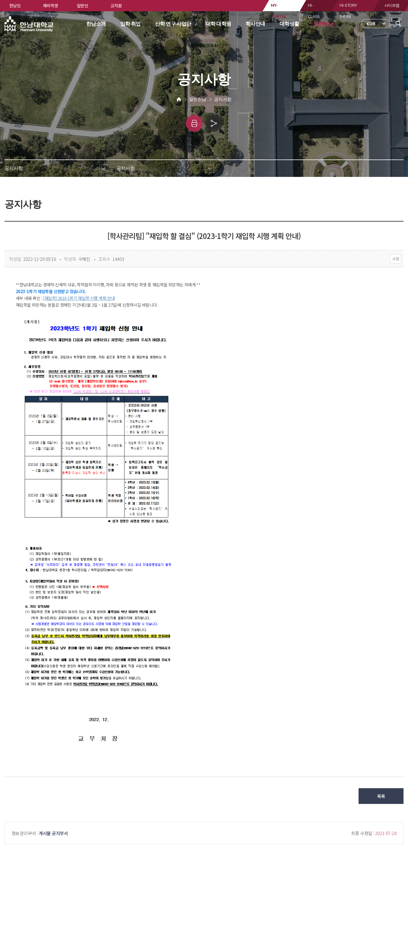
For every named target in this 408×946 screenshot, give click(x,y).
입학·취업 (130, 23)
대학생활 (289, 23)
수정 (395, 258)
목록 (381, 796)
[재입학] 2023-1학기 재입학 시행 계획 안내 (79, 298)
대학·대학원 (218, 23)
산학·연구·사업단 (173, 23)
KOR (371, 23)
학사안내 (255, 23)
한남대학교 (29, 24)
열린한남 (323, 23)
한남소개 (96, 23)
